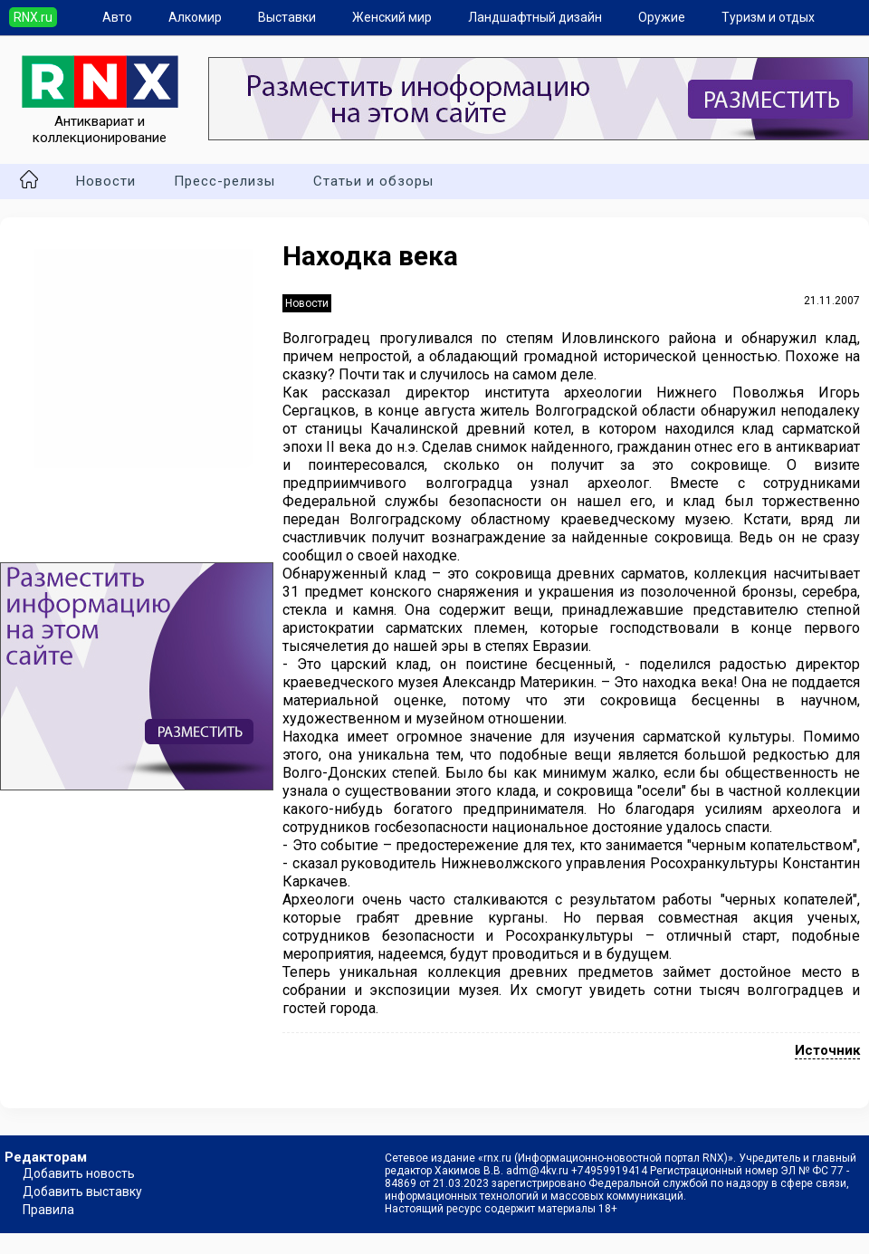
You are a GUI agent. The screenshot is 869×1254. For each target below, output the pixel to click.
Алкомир (195, 17)
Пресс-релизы (224, 181)
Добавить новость (79, 1173)
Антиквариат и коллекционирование (100, 121)
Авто (117, 17)
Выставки (287, 17)
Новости (106, 181)
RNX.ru (33, 17)
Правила (48, 1209)
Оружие (661, 17)
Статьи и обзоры (373, 181)
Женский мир (392, 17)
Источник (827, 1050)
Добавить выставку (82, 1191)
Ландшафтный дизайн (535, 17)
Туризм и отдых (768, 17)
